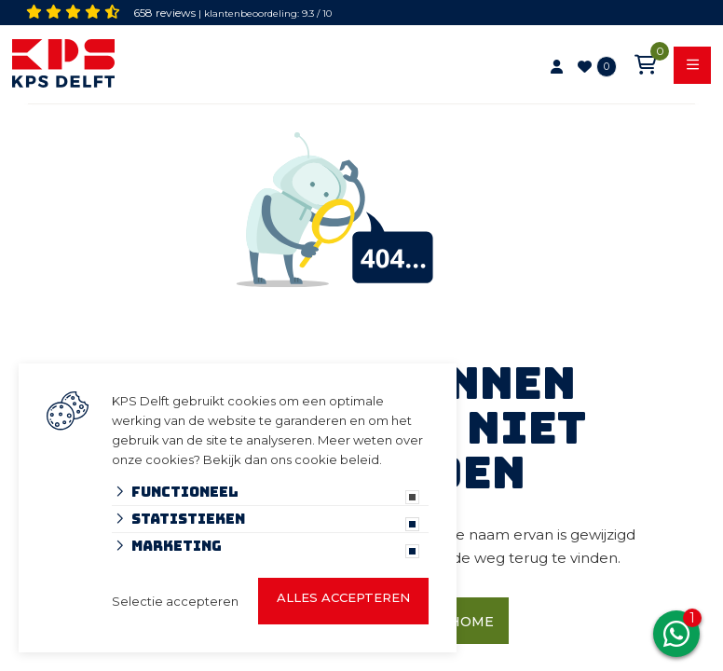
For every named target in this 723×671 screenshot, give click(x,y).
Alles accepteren (343, 597)
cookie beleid (336, 459)
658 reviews (164, 13)
